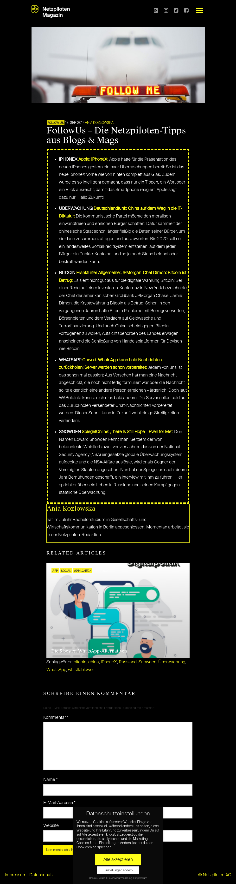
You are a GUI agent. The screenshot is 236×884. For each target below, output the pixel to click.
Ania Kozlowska (99, 123)
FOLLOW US (56, 123)
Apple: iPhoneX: (92, 159)
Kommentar (56, 717)
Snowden (147, 662)
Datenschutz (41, 875)
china (93, 662)
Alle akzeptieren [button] (118, 860)
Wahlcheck (82, 571)
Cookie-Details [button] (97, 878)
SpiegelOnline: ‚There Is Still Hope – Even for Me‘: (127, 432)
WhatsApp (56, 670)
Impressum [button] (140, 878)
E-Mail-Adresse (59, 803)
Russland (128, 662)
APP (55, 571)
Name (50, 780)
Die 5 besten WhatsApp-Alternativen (89, 651)
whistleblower (81, 670)
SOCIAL (66, 571)
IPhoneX (109, 662)
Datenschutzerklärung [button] (120, 878)
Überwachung (171, 662)
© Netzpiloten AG (214, 875)
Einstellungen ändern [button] (118, 870)
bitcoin (80, 662)
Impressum (15, 875)
